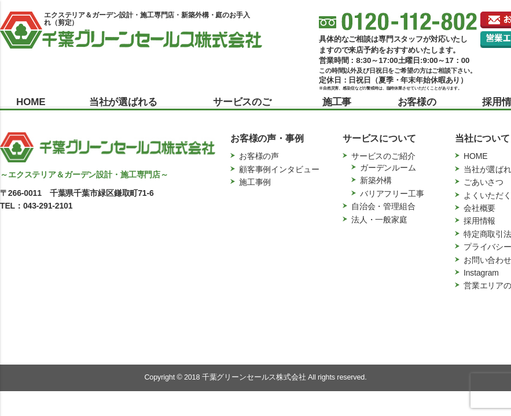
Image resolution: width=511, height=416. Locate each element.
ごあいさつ (483, 182)
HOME (29, 101)
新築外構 (376, 180)
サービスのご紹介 (242, 108)
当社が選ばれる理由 (123, 108)
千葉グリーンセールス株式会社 (254, 377)
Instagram (481, 272)
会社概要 (479, 208)
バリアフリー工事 (392, 193)
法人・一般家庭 (379, 219)
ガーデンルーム (388, 167)
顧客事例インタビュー (279, 169)
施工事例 (337, 108)
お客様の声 (417, 108)
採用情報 (479, 220)
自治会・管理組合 (383, 206)
